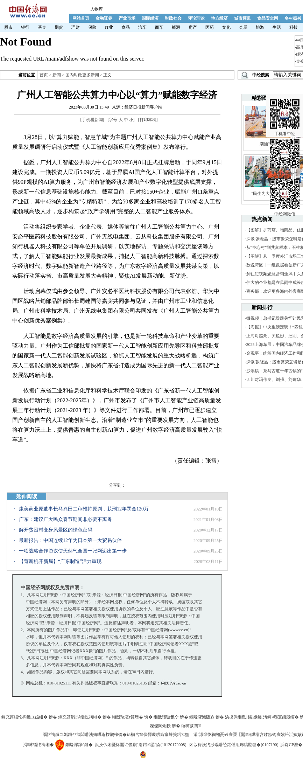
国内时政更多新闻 (82, 74)
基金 (42, 27)
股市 (8, 27)
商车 (159, 27)
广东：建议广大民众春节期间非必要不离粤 (65, 519)
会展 (243, 27)
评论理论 (196, 18)
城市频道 (242, 18)
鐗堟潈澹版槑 (201, 717)
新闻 (56, 74)
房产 (193, 27)
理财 (75, 27)
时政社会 (173, 18)
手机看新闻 (92, 119)
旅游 (260, 27)
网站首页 (80, 18)
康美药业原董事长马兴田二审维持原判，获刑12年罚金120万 (84, 509)
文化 (226, 27)
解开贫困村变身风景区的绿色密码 (55, 530)
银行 (25, 27)
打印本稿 (148, 119)
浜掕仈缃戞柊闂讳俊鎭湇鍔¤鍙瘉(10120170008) (140, 744)
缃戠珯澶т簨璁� (127, 717)
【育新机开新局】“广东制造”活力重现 (60, 561)
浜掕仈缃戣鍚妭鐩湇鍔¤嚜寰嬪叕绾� (262, 717)
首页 (44, 74)
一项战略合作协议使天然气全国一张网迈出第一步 (73, 551)
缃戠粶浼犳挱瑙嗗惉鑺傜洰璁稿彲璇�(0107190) (233, 744)
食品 (125, 27)
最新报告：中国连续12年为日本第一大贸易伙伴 (70, 540)
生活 (277, 27)
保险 (92, 27)
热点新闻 (262, 219)
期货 (59, 27)
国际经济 (150, 18)
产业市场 (127, 18)
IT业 (109, 27)
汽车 (142, 27)
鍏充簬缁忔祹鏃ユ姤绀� (24, 717)
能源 (176, 27)
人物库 (96, 9)
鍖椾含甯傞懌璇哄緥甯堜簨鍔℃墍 (158, 734)
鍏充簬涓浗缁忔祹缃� (79, 717)
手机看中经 (285, 105)
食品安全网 (267, 18)
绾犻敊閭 (191, 725)
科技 (293, 27)
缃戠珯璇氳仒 (166, 717)
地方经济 (219, 18)
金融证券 (104, 18)
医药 (209, 27)
